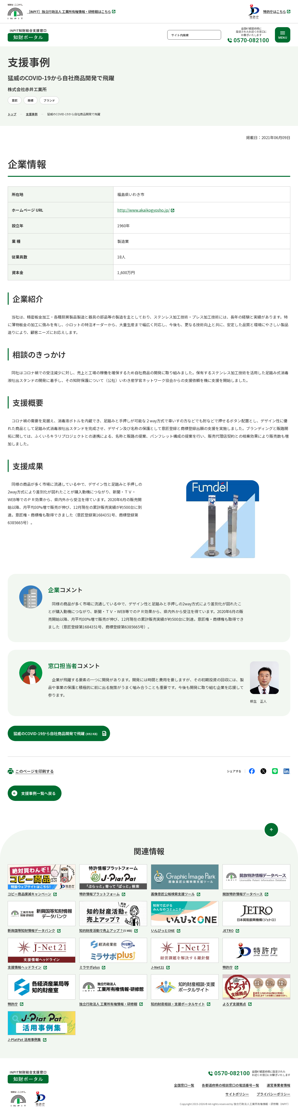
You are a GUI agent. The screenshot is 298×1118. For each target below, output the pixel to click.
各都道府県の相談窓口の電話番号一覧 (230, 1085)
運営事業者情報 (278, 1085)
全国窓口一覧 (184, 1085)
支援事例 (31, 114)
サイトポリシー (237, 1094)
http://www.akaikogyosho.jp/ (146, 210)
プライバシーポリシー (273, 1094)
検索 (216, 35)
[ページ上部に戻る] (271, 829)
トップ (12, 114)
